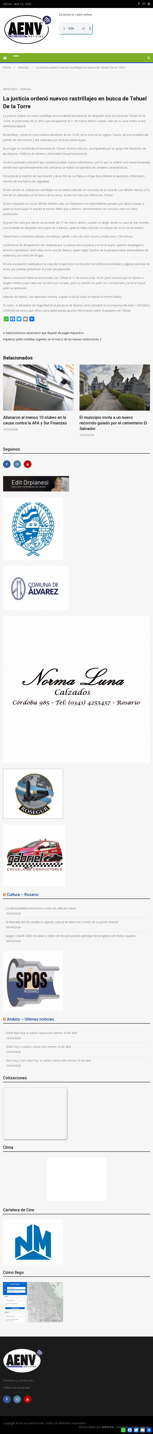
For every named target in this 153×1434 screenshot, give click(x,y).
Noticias (25, 89)
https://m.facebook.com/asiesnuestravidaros (139, 3)
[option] (38, 397)
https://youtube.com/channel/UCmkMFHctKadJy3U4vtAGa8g (149, 3)
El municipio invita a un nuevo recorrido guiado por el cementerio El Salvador (113, 423)
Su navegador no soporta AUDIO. (75, 28)
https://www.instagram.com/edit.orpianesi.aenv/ (143, 3)
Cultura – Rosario (22, 894)
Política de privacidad (16, 1387)
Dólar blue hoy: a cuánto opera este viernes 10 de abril (41, 1033)
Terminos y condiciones (18, 1380)
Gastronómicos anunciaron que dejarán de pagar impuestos (45, 333)
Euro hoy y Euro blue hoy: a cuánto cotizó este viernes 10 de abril (48, 1060)
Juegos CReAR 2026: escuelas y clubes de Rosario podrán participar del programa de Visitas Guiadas (71, 936)
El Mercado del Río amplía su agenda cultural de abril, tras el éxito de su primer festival (62, 922)
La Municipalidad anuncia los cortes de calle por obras (41, 908)
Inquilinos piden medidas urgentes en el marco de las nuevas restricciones (51, 339)
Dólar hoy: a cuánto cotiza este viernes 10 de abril (38, 1047)
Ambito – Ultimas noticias (30, 1019)
